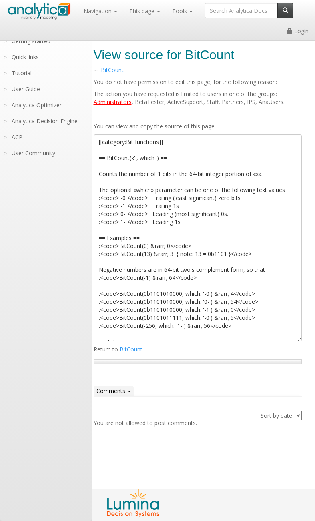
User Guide (26, 89)
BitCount (112, 70)
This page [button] (144, 11)
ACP (17, 137)
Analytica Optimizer (37, 105)
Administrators (113, 102)
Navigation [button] (100, 11)
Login (298, 31)
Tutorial (22, 73)
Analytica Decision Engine (45, 121)
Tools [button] (182, 11)
